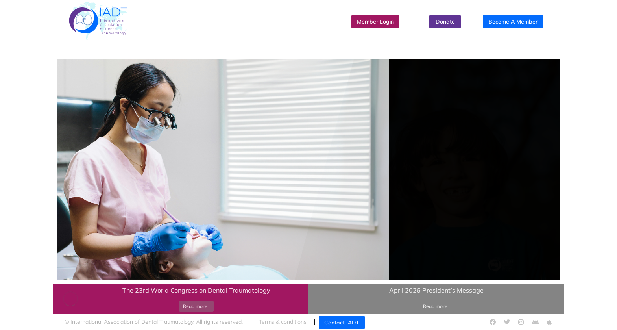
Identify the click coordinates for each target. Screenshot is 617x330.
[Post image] (70, 299)
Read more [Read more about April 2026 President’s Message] (435, 306)
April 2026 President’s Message (436, 290)
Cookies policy (411, 321)
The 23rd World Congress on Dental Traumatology (196, 290)
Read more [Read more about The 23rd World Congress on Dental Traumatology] (195, 306)
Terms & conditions (283, 321)
